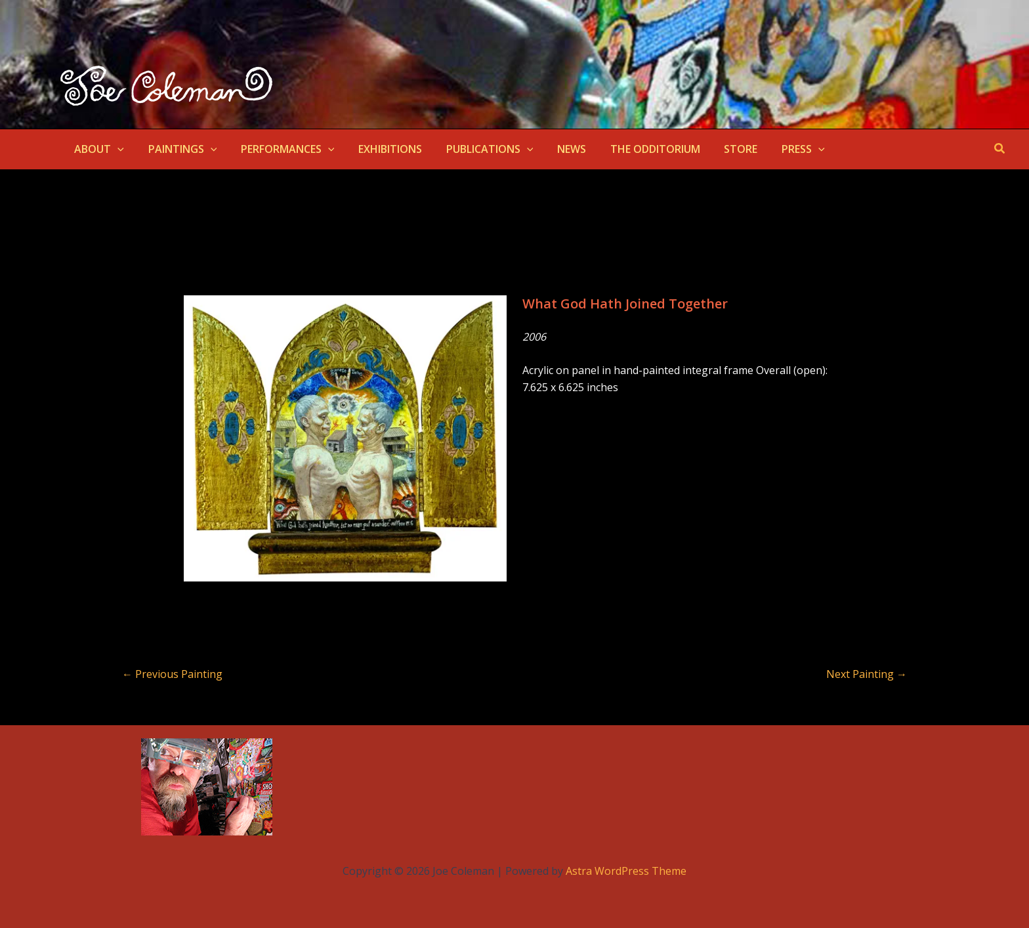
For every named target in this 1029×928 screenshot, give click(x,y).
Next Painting (866, 674)
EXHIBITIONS (379, 149)
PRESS (777, 149)
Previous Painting (172, 674)
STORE (717, 149)
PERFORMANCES (280, 149)
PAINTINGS (178, 149)
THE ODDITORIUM (635, 149)
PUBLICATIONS (476, 149)
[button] (116, 149)
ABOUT (98, 149)
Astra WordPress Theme (626, 871)
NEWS (554, 149)
